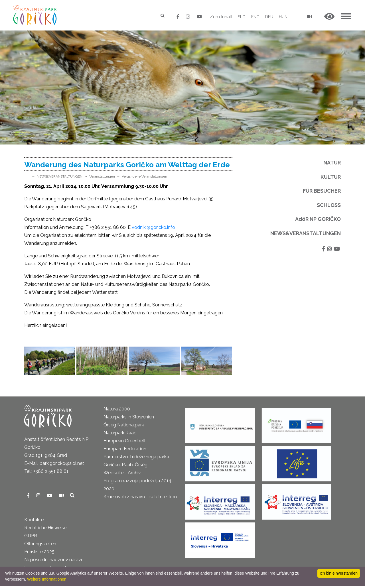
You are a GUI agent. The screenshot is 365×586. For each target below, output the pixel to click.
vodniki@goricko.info (153, 227)
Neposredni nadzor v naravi (53, 559)
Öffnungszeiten (40, 543)
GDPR (30, 535)
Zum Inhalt (221, 16)
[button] (329, 17)
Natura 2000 (117, 409)
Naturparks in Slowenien (129, 417)
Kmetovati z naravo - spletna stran (140, 496)
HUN (283, 17)
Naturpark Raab (120, 433)
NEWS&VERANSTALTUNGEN (59, 176)
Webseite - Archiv (122, 472)
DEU (269, 17)
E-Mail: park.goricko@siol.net (54, 463)
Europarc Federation (125, 448)
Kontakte (34, 519)
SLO (242, 17)
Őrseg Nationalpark (124, 425)
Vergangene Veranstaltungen (144, 176)
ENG (255, 17)
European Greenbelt (125, 440)
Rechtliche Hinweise (45, 527)
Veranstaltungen (102, 176)
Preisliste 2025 (39, 551)
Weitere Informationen (46, 579)
